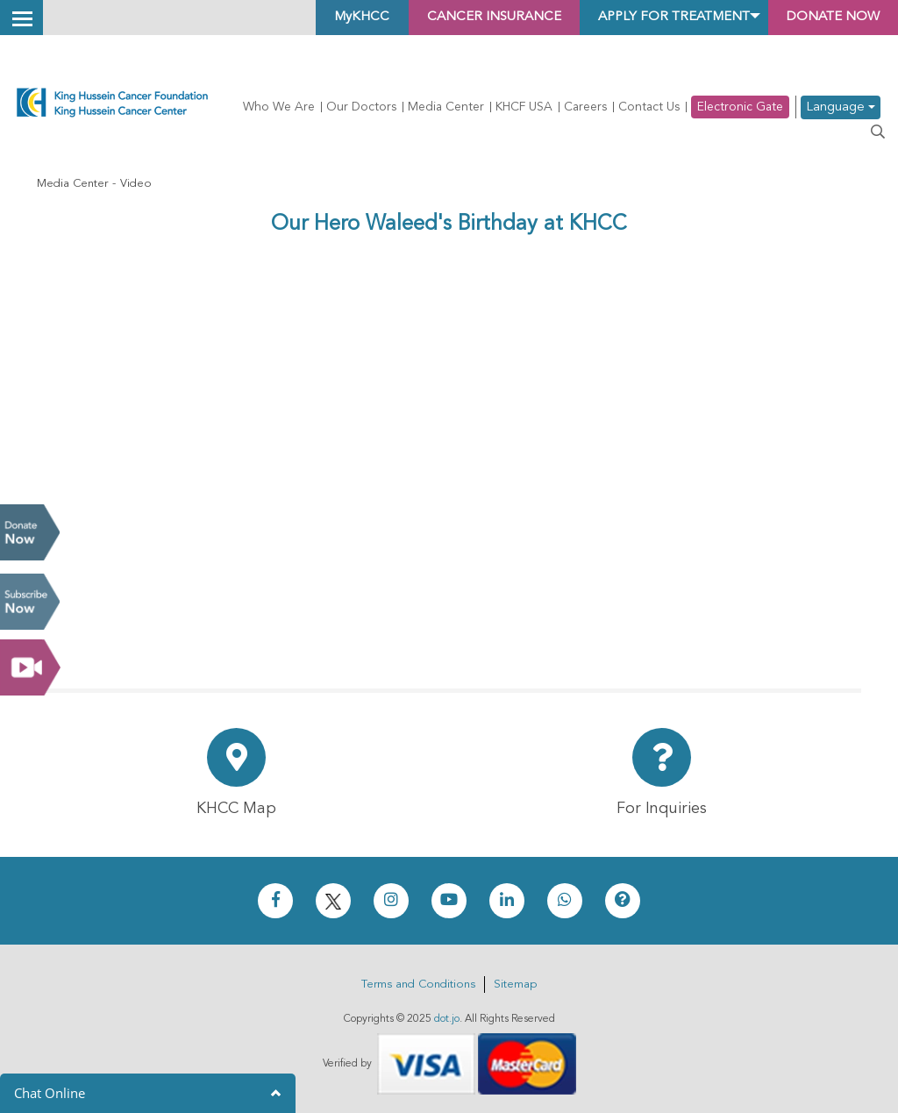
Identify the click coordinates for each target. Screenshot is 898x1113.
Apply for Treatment (655, 18)
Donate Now (30, 532)
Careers (585, 107)
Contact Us (649, 107)
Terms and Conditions (418, 984)
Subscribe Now (30, 601)
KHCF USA (523, 107)
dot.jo (447, 1019)
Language (840, 107)
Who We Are (279, 107)
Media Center (446, 107)
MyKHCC (323, 18)
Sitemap (515, 984)
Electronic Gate (740, 107)
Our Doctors (361, 107)
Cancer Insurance (462, 18)
